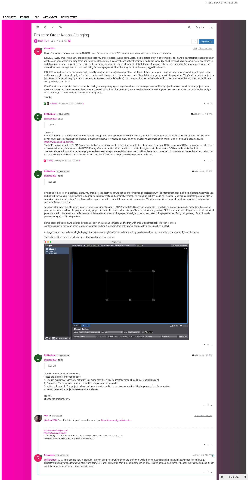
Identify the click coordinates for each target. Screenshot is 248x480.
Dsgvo (218, 2)
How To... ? (43, 41)
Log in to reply (206, 41)
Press (209, 2)
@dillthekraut (50, 460)
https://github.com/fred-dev (55, 433)
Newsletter (69, 17)
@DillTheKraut (62, 455)
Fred (46, 416)
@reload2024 (50, 118)
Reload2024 (49, 48)
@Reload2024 (63, 114)
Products (9, 17)
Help (36, 17)
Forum (24, 17)
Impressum (230, 2)
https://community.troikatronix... (116, 420)
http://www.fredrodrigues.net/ (56, 430)
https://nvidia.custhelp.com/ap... (59, 142)
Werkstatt (50, 17)
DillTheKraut (49, 114)
